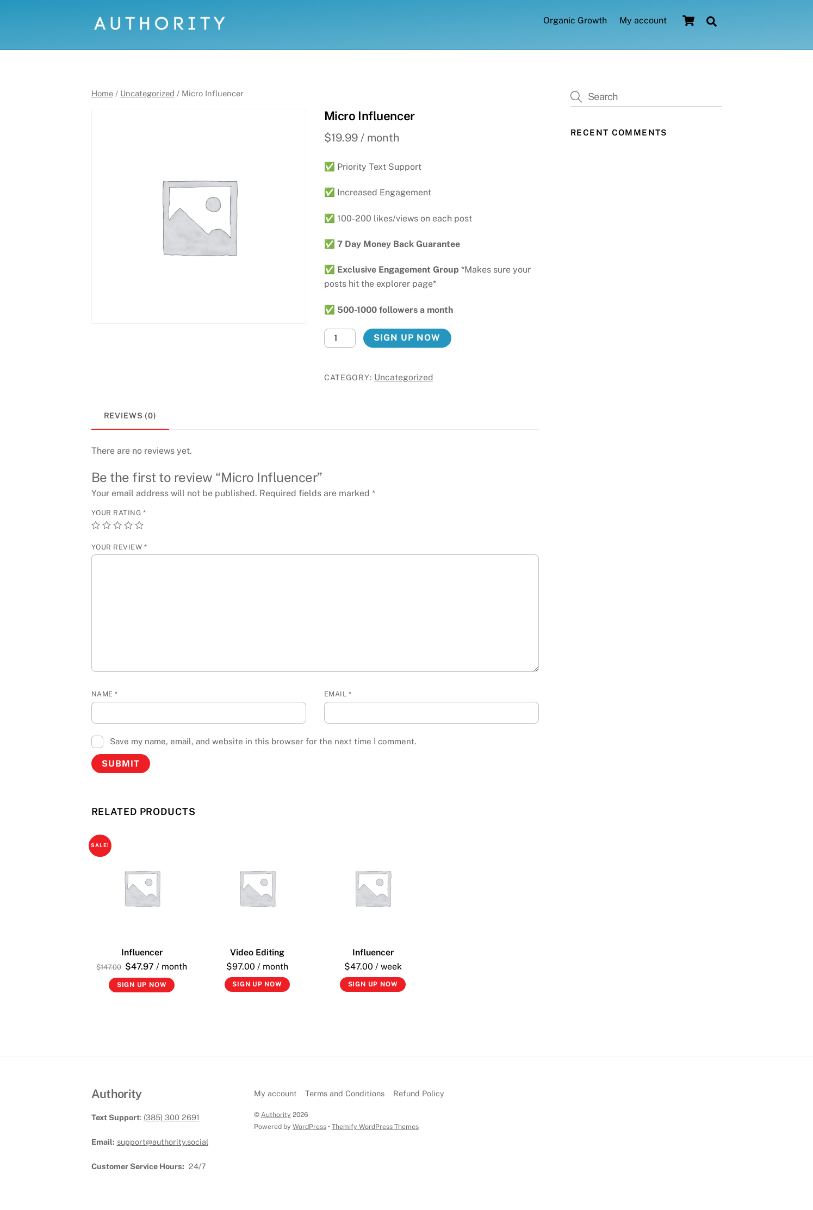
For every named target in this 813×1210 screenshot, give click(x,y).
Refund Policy (418, 1093)
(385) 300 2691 (172, 1117)
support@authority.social (162, 1141)
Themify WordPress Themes (375, 1126)
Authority (276, 1114)
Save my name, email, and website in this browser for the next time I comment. (263, 741)
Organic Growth (575, 21)
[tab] (130, 416)
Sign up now (407, 338)
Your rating (118, 513)
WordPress (309, 1126)
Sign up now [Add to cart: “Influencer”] (142, 985)
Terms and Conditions (344, 1093)
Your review (119, 548)
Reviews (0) (130, 415)
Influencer (142, 952)
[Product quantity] (340, 338)
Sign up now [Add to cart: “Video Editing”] (257, 985)
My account (643, 21)
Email (338, 694)
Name (104, 694)
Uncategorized (147, 93)
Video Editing (257, 952)
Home (102, 93)
